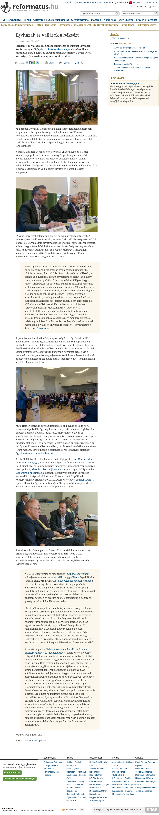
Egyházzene (65, 25)
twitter (37, 62)
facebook (30, 62)
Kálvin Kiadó (94, 794)
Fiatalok (96, 19)
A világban (110, 19)
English (134, 2)
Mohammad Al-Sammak (29, 473)
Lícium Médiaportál (120, 769)
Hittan (39, 25)
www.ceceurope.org (35, 740)
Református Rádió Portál (123, 788)
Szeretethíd (49, 769)
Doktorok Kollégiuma (106, 25)
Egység (140, 19)
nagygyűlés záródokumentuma (74, 580)
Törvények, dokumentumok (17, 25)
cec (128, 38)
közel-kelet (121, 38)
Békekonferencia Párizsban (126, 64)
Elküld (51, 63)
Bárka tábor (127, 25)
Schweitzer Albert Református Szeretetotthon (97, 772)
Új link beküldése (12, 772)
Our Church (126, 19)
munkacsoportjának (78, 574)
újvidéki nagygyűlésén (66, 577)
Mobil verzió (151, 2)
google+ (33, 62)
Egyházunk (14, 19)
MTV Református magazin (123, 784)
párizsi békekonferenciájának (57, 49)
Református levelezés (101, 2)
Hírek (27, 19)
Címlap (3, 18)
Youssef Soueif (83, 479)
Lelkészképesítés (146, 25)
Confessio (50, 25)
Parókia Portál (118, 772)
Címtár (68, 2)
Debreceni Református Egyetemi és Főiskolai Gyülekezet (76, 775)
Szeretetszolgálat (58, 19)
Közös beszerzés (81, 2)
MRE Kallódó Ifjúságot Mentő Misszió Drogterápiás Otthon (99, 787)
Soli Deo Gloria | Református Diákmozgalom (74, 765)
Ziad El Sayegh (30, 462)
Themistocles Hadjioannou (46, 469)
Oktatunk (39, 19)
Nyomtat (66, 63)
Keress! (156, 13)
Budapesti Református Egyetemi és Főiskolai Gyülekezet (76, 797)
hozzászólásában (41, 328)
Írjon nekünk (120, 2)
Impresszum (8, 808)
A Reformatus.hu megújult (124, 83)
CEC (114, 38)
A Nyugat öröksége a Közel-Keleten (129, 48)
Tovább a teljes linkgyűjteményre (19, 779)
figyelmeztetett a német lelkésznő (34, 453)
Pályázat (152, 19)
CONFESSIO (118, 775)
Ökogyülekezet (82, 25)
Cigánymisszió (80, 19)
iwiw (27, 62)
